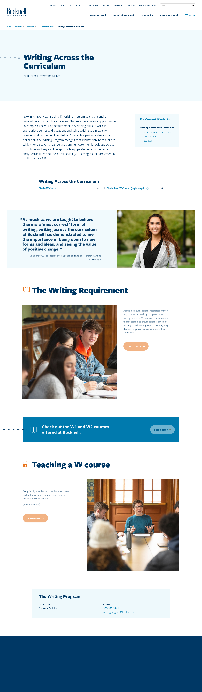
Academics (29, 26)
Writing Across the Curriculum (71, 26)
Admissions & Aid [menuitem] (123, 15)
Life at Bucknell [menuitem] (169, 15)
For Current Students (45, 26)
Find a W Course (151, 139)
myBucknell (147, 6)
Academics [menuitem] (147, 15)
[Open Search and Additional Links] (190, 15)
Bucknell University (14, 26)
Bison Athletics (124, 6)
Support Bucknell (72, 6)
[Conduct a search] (176, 6)
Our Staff (148, 144)
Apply (53, 6)
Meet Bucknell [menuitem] (98, 15)
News (106, 6)
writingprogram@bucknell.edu (119, 612)
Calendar (93, 6)
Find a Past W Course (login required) (124, 188)
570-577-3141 (111, 608)
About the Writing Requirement (158, 135)
